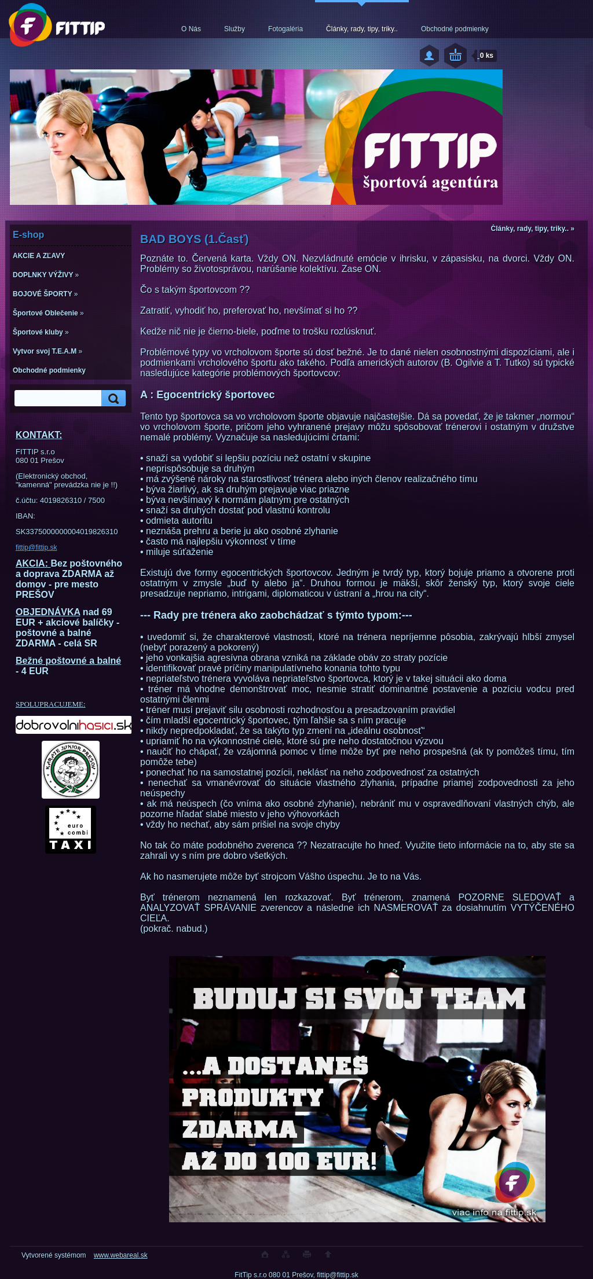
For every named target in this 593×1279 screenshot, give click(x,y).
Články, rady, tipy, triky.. (362, 29)
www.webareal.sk (121, 1255)
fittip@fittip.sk (36, 547)
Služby (234, 29)
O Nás (191, 29)
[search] (111, 398)
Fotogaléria (285, 29)
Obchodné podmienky (455, 29)
